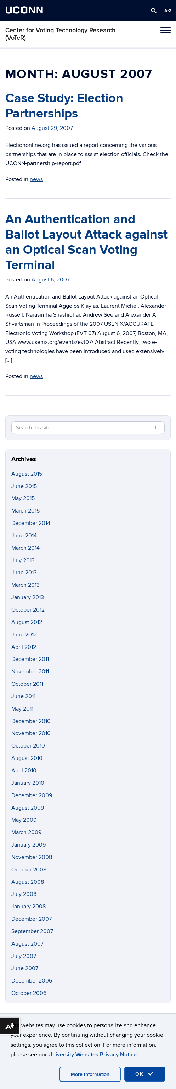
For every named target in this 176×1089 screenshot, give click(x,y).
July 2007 (23, 956)
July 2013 (23, 560)
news (36, 179)
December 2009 (31, 795)
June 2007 (24, 968)
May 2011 (22, 708)
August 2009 (27, 807)
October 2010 (28, 745)
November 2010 (31, 733)
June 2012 (24, 634)
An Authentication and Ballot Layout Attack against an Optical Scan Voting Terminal (86, 242)
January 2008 (28, 906)
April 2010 (23, 770)
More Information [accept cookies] (90, 1074)
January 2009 (28, 844)
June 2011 (23, 696)
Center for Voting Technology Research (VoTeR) (60, 34)
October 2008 (28, 869)
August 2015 (26, 473)
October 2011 (27, 684)
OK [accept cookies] (144, 1074)
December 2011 (30, 659)
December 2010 (31, 721)
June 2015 (24, 486)
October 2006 (28, 993)
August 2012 (26, 622)
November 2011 (30, 671)
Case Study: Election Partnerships (64, 106)
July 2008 (23, 894)
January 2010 (27, 783)
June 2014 (24, 535)
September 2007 (32, 931)
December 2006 (31, 980)
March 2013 (25, 585)
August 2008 (27, 882)
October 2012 (28, 609)
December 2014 (30, 523)
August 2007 (27, 943)
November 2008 (31, 857)
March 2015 (25, 510)
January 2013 (27, 597)
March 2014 (25, 548)
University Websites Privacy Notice (92, 1054)
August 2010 (26, 758)
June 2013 (24, 572)
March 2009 (26, 832)
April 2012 (23, 647)
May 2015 (23, 498)
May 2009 (23, 819)
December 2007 (31, 919)
